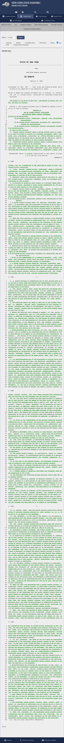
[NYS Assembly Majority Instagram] (35, 13)
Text (60, 48)
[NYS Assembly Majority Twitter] (29, 13)
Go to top (4, 732)
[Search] (48, 13)
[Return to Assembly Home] (32, 4)
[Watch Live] (16, 13)
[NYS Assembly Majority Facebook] (22, 13)
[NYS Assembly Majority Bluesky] (41, 13)
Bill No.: (4, 42)
